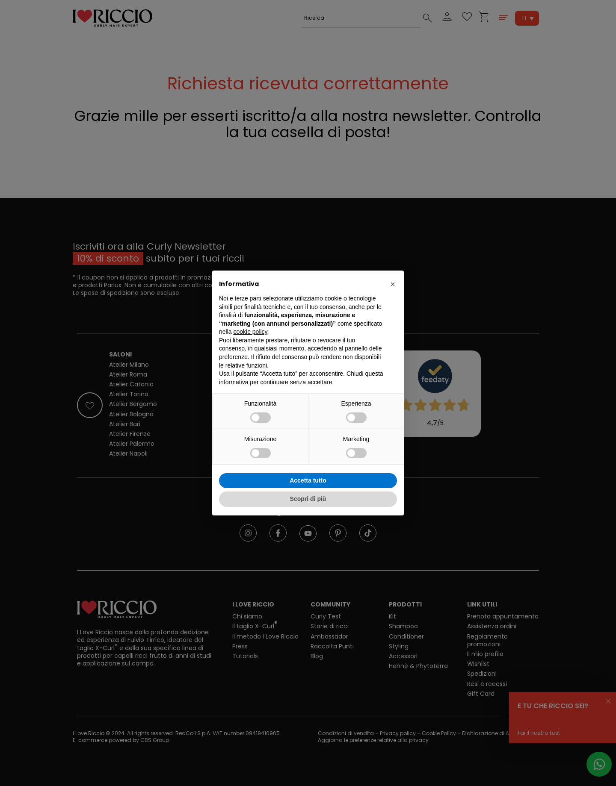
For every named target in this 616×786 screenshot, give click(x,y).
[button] (393, 284)
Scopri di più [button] (308, 498)
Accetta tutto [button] (308, 480)
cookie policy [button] (250, 331)
